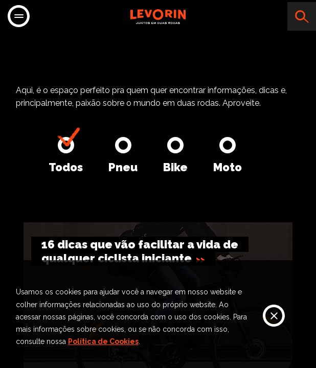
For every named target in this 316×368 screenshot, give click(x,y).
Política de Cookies (103, 341)
